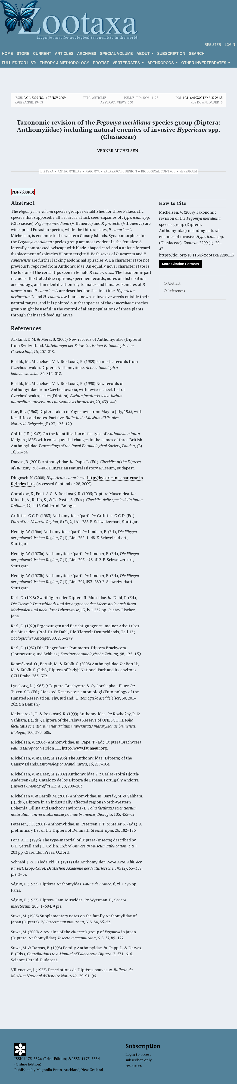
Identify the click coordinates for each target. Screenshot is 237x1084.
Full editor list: (19, 63)
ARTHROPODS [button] (161, 63)
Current (42, 54)
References (176, 291)
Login (230, 44)
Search (197, 54)
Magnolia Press (49, 1069)
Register (213, 44)
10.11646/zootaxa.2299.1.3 (202, 98)
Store (23, 54)
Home (7, 54)
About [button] (144, 54)
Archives (86, 54)
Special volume (116, 54)
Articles (64, 54)
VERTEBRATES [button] (127, 63)
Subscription (171, 54)
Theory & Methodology (64, 63)
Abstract (174, 283)
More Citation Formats (180, 264)
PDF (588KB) (23, 192)
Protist (101, 63)
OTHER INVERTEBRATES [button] (204, 63)
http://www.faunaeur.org (84, 748)
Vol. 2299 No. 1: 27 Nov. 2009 (44, 98)
